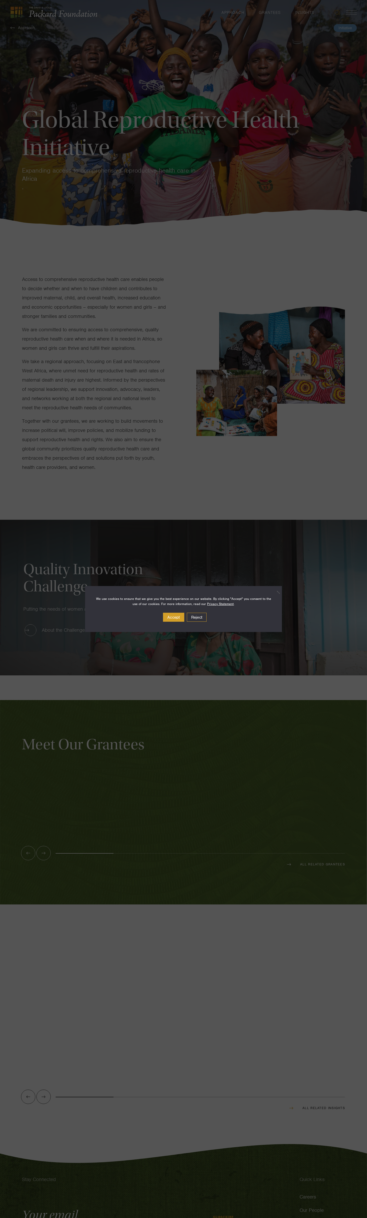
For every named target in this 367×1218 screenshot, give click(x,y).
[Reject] (275, 592)
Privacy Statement (220, 604)
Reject (196, 617)
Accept (173, 617)
